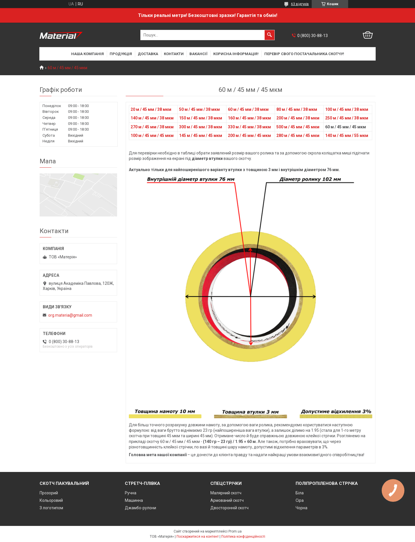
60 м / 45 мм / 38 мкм (248, 109)
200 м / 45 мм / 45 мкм (249, 135)
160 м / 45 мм (241, 118)
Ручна (130, 493)
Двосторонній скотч (229, 508)
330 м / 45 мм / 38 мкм (249, 127)
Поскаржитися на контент (198, 537)
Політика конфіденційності (243, 537)
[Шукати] (269, 35)
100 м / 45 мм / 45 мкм (152, 135)
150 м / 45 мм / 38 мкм (200, 118)
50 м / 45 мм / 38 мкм (199, 109)
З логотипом (51, 508)
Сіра (300, 500)
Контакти (174, 54)
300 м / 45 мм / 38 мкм (200, 127)
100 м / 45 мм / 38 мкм (346, 109)
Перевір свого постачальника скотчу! (304, 54)
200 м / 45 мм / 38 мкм (297, 118)
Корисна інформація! (236, 54)
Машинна (134, 500)
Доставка (148, 54)
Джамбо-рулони (140, 508)
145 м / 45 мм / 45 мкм (200, 135)
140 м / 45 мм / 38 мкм (152, 118)
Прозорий (49, 493)
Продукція (121, 54)
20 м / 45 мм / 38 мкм (151, 109)
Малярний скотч (225, 493)
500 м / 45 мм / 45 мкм (297, 127)
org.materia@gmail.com (70, 315)
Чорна (301, 508)
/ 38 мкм (263, 118)
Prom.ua (235, 531)
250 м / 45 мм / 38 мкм (346, 118)
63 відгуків (300, 4)
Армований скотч (227, 500)
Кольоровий (51, 500)
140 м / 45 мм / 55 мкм (346, 135)
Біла (300, 493)
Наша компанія (87, 54)
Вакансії (198, 54)
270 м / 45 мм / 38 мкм (152, 127)
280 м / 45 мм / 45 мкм (297, 135)
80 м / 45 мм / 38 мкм (296, 109)
